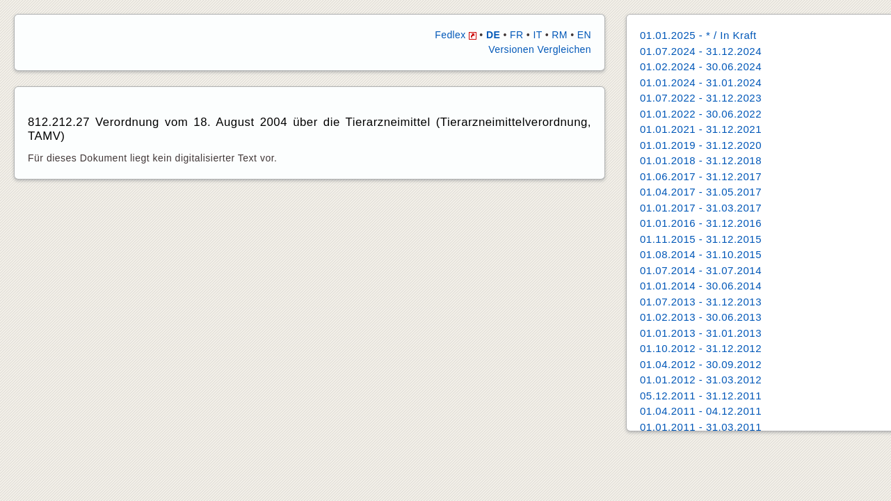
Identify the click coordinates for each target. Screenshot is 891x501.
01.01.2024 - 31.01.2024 (701, 82)
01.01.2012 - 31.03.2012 (701, 379)
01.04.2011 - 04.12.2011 (701, 411)
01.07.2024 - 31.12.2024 (701, 51)
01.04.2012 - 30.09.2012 (701, 364)
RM (560, 34)
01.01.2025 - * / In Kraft (698, 35)
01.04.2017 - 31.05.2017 (701, 192)
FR (516, 34)
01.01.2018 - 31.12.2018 (701, 160)
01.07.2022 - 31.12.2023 (701, 98)
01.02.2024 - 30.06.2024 (701, 66)
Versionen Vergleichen (539, 49)
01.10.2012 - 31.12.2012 (701, 348)
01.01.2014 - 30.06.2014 (701, 286)
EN (584, 34)
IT (537, 34)
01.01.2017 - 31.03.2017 (701, 208)
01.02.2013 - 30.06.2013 (701, 317)
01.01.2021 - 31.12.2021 (701, 129)
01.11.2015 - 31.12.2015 (701, 239)
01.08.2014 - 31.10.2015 (701, 254)
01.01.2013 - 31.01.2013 (701, 333)
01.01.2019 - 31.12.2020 (701, 145)
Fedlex (455, 34)
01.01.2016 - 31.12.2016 (701, 223)
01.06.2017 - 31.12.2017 (701, 176)
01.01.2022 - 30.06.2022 (701, 114)
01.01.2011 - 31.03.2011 (701, 427)
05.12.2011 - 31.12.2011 (701, 395)
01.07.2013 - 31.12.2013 (701, 302)
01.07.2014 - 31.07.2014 (701, 270)
